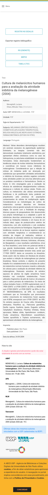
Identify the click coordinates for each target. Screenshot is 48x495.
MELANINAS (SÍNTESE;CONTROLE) (24, 127)
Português (15, 140)
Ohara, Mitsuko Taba (19, 107)
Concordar (22, 490)
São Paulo (23, 329)
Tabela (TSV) (23, 64)
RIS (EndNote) (24, 50)
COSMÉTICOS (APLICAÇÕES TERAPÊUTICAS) (20, 130)
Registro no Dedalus (24, 32)
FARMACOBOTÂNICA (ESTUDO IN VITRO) (19, 135)
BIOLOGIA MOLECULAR (12, 133)
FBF (23, 122)
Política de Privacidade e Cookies (29, 478)
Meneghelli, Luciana (14, 104)
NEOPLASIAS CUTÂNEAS (31, 133)
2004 (21, 332)
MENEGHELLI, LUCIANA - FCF (23, 112)
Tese (4, 78)
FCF (11, 117)
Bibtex (24, 57)
